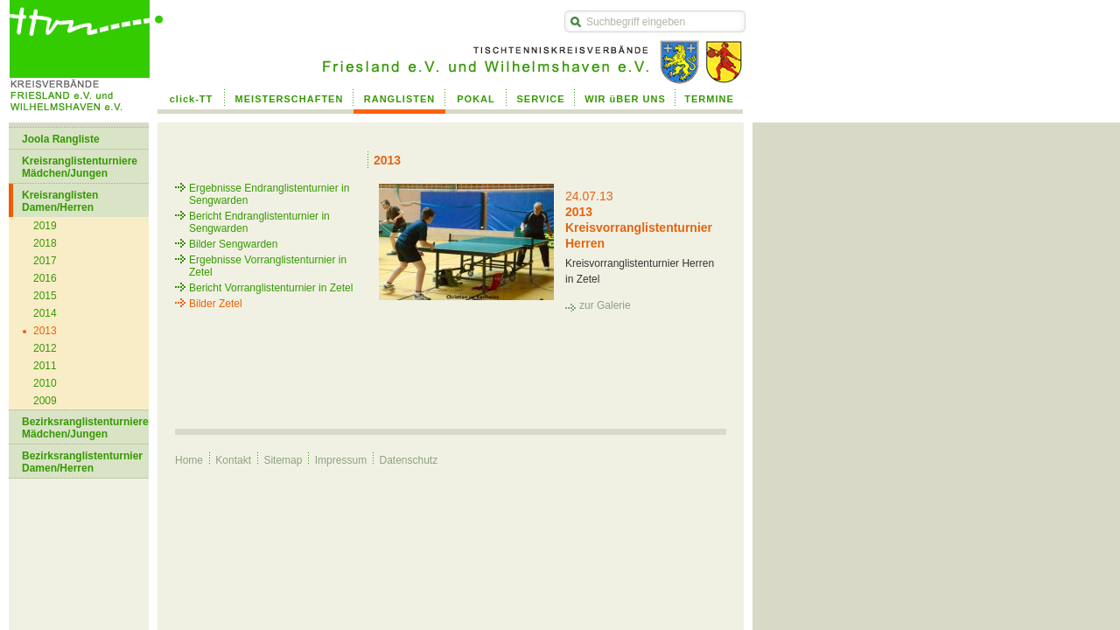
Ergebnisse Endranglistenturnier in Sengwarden (269, 194)
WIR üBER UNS (625, 99)
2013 (45, 331)
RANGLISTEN (400, 99)
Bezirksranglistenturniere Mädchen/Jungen (85, 428)
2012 (45, 348)
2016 (45, 278)
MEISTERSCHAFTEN (289, 99)
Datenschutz (408, 460)
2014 (45, 313)
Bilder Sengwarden (233, 244)
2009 (45, 401)
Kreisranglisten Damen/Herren (60, 201)
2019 (45, 226)
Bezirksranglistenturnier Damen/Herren (82, 462)
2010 (45, 383)
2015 (45, 296)
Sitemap (282, 460)
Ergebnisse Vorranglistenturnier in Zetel (267, 266)
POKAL (476, 99)
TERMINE (709, 99)
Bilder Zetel (215, 304)
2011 (45, 366)
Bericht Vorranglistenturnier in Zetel (271, 288)
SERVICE (540, 99)
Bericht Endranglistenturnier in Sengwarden (259, 222)
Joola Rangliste (61, 139)
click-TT (192, 99)
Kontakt (233, 460)
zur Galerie (605, 305)
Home (189, 460)
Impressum (341, 460)
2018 (45, 243)
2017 (45, 261)
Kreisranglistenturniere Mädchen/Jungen (79, 167)
